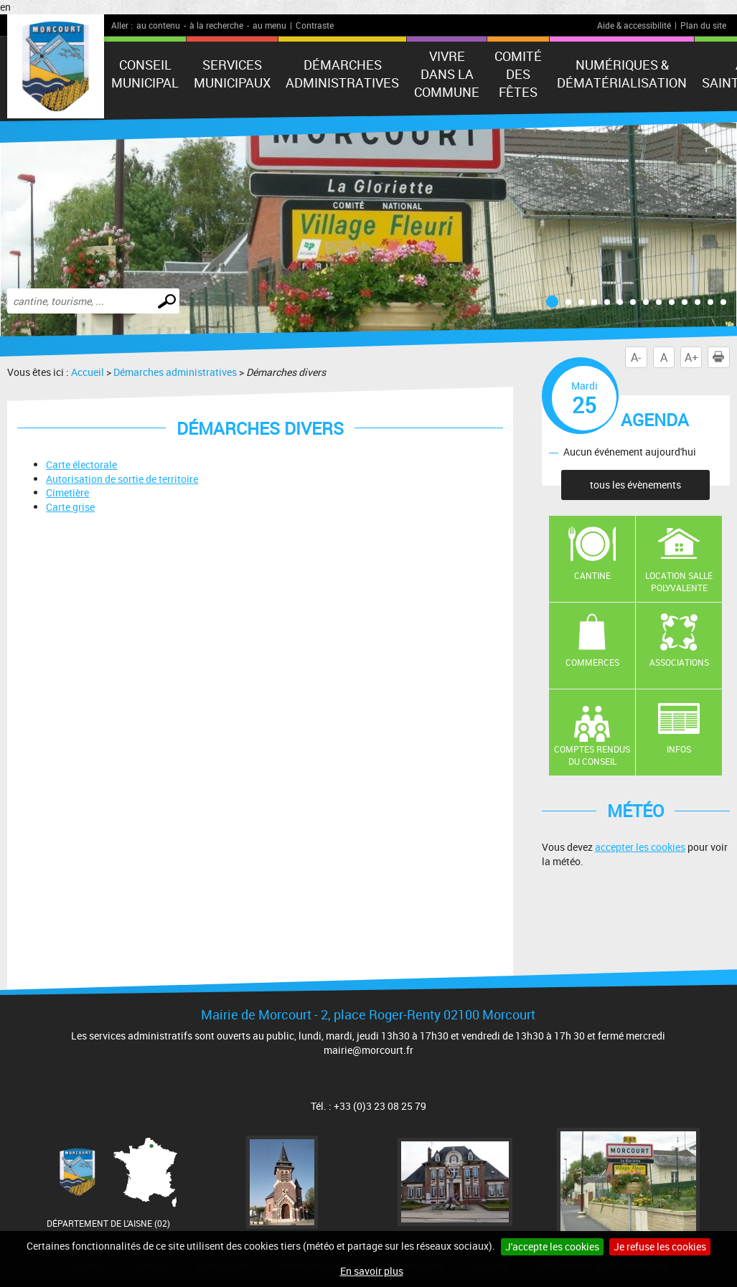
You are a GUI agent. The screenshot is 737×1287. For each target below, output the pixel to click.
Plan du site (703, 25)
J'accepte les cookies (552, 1246)
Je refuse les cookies (660, 1246)
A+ (691, 357)
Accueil (87, 372)
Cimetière (67, 492)
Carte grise (70, 507)
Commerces (592, 662)
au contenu (158, 25)
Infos (679, 749)
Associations (679, 662)
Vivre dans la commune (446, 73)
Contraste (315, 25)
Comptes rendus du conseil (592, 755)
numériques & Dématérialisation (622, 73)
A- (636, 357)
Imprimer (721, 357)
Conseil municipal (145, 73)
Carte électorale (81, 464)
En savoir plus (371, 1271)
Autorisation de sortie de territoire (122, 479)
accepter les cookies (640, 847)
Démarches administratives (342, 73)
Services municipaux (232, 73)
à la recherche (216, 25)
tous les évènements (635, 484)
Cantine (592, 575)
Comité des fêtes (518, 73)
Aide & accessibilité (634, 25)
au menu (269, 25)
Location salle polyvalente (679, 581)
